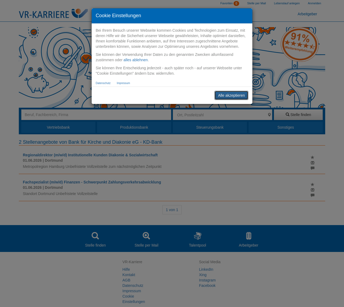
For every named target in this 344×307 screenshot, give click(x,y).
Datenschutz (103, 83)
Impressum (123, 83)
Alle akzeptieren (231, 95)
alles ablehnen (135, 60)
